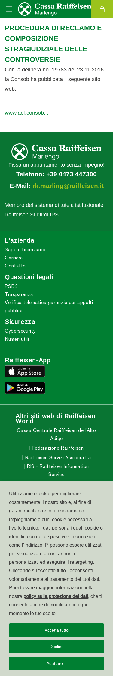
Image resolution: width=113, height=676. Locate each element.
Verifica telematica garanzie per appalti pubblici (49, 306)
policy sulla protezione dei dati (55, 596)
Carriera (14, 258)
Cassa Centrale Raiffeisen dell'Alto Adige (56, 434)
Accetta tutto (57, 630)
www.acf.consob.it (26, 113)
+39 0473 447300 (71, 174)
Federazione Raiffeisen (57, 448)
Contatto (15, 266)
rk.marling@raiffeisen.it (68, 185)
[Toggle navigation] (9, 9)
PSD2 (11, 286)
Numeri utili (17, 339)
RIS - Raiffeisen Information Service (57, 470)
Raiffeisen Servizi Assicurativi (57, 457)
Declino (57, 646)
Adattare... (56, 663)
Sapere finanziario (25, 249)
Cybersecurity (20, 331)
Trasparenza (19, 294)
